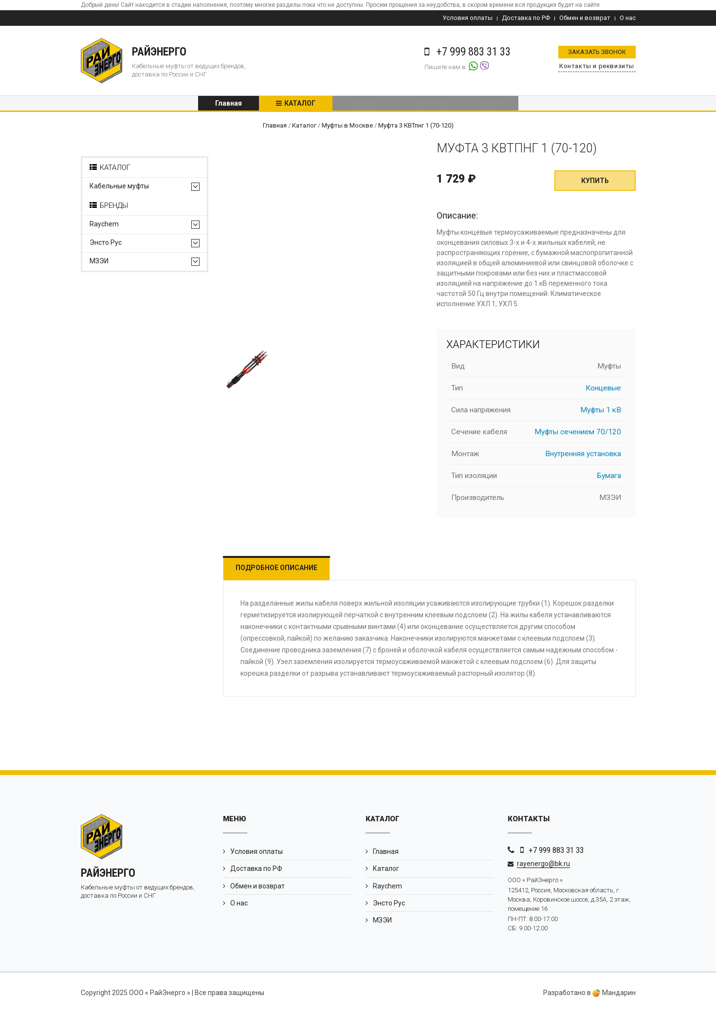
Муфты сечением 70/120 (577, 434)
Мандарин (614, 995)
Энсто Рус (430, 105)
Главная (228, 105)
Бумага (609, 478)
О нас (628, 17)
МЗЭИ (491, 105)
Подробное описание (281, 570)
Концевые (603, 391)
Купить (595, 183)
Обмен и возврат (584, 17)
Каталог (299, 105)
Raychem (364, 105)
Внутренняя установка (583, 456)
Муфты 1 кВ (600, 412)
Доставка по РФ (526, 17)
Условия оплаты (467, 17)
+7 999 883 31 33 (556, 853)
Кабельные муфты (119, 189)
